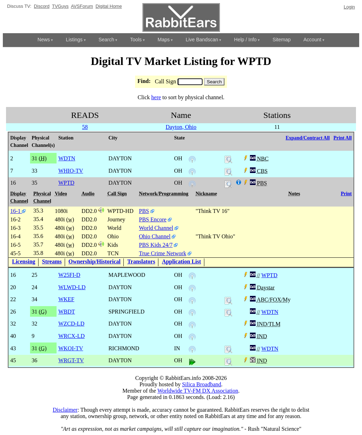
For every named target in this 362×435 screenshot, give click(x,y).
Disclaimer (65, 410)
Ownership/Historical (95, 261)
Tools (136, 39)
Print (346, 193)
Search (106, 39)
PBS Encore (153, 219)
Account (312, 39)
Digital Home (108, 6)
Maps (164, 39)
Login (349, 7)
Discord (41, 6)
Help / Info (245, 39)
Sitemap (282, 39)
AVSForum (82, 6)
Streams (52, 261)
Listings (74, 39)
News (43, 39)
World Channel (156, 228)
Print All (342, 138)
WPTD (269, 275)
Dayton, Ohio (180, 127)
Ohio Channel (154, 236)
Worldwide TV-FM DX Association (197, 391)
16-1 (17, 211)
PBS (144, 211)
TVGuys (60, 6)
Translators (141, 261)
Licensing (23, 261)
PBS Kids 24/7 (156, 245)
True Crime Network (162, 253)
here (156, 97)
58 (85, 127)
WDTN (269, 312)
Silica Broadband (201, 384)
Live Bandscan (202, 39)
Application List (181, 261)
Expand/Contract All (308, 138)
